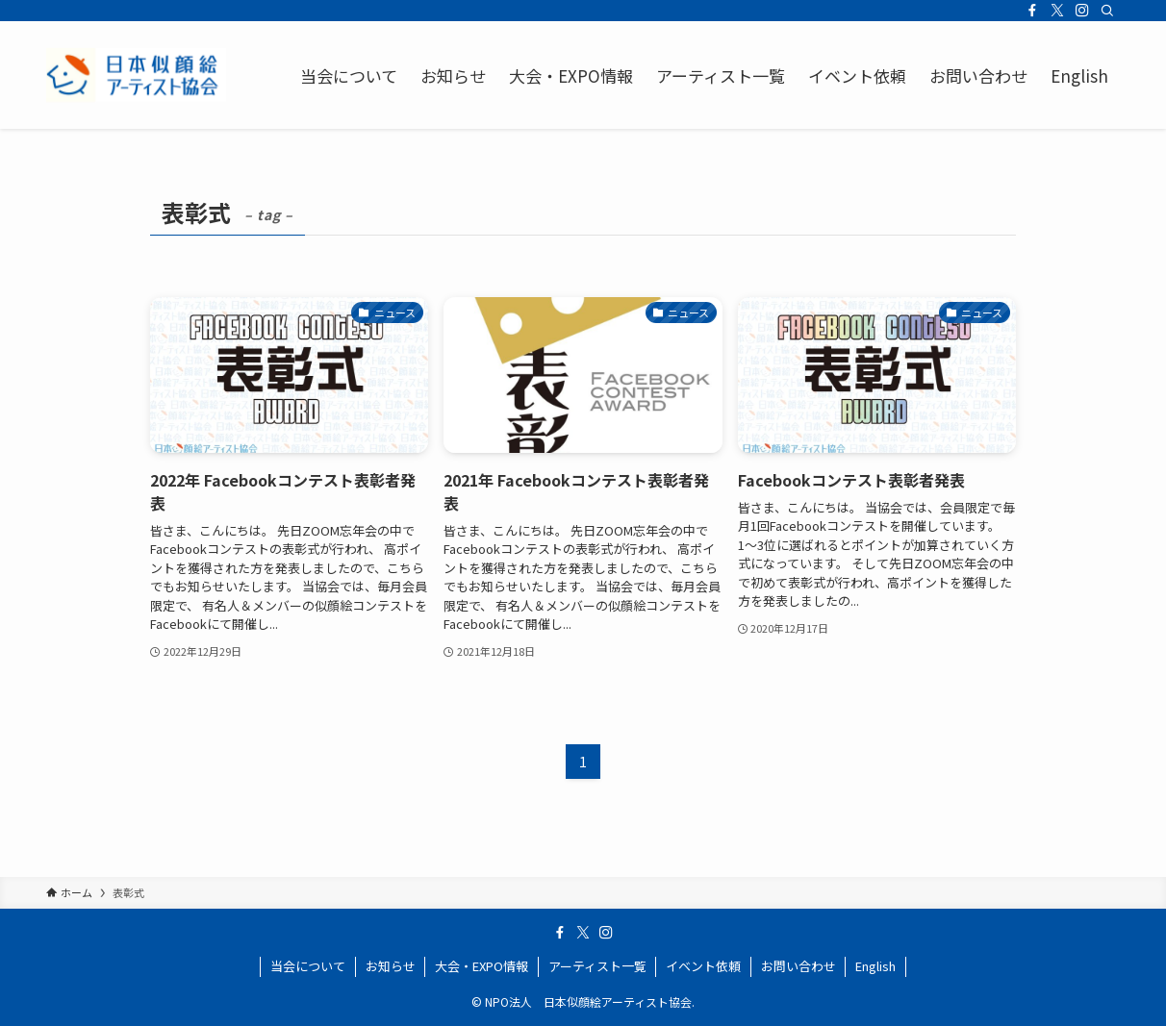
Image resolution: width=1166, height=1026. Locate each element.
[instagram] (1082, 10)
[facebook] (1032, 10)
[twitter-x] (1057, 10)
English (875, 966)
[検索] (1107, 10)
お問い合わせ (798, 966)
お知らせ (391, 966)
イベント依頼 (703, 966)
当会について (307, 966)
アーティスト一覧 (597, 966)
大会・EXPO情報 (481, 966)
